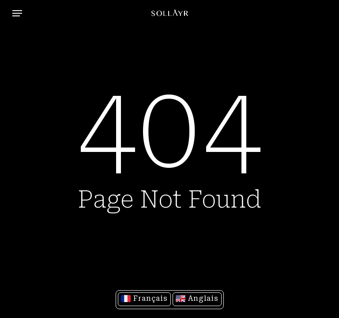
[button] (17, 13)
